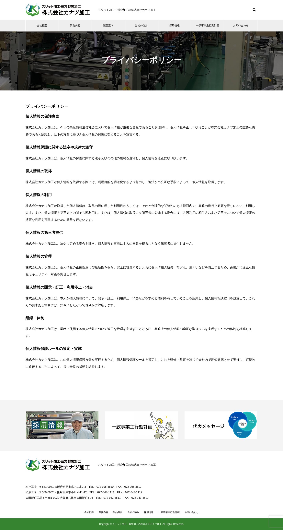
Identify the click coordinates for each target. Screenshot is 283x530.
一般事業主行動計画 (207, 25)
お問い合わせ (240, 25)
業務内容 (75, 25)
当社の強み (141, 25)
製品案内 (108, 25)
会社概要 (42, 25)
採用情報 (174, 25)
